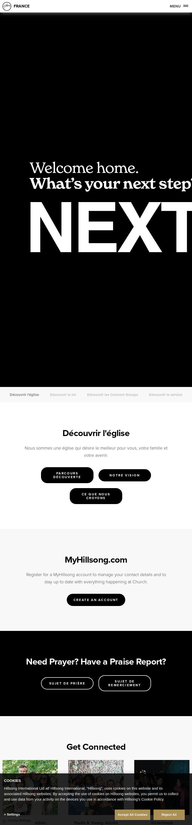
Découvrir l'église (24, 394)
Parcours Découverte (67, 475)
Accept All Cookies (133, 815)
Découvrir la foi (63, 394)
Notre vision (125, 475)
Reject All (169, 815)
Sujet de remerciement (124, 683)
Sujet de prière (67, 683)
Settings (13, 814)
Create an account (96, 600)
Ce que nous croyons (96, 496)
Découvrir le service (165, 394)
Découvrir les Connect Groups (112, 394)
